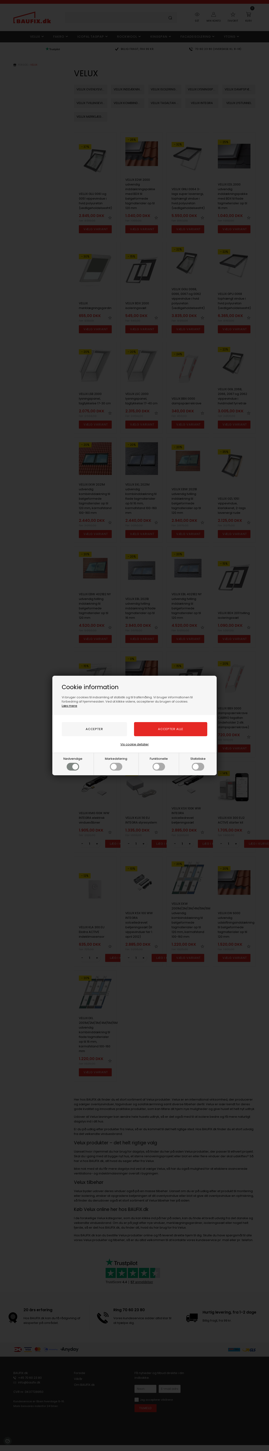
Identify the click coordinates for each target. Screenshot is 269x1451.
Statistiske (198, 763)
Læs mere (69, 705)
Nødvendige (72, 763)
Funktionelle (159, 763)
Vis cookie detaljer (134, 744)
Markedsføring (116, 763)
